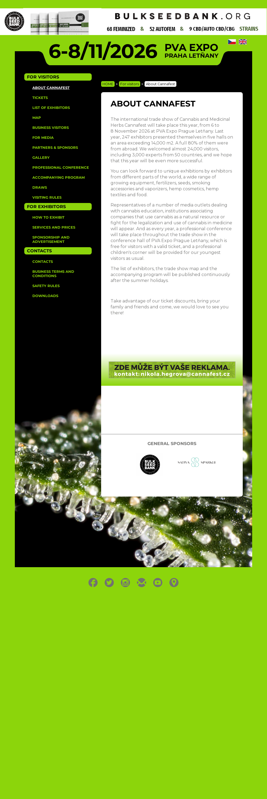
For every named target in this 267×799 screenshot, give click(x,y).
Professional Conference (60, 167)
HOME (107, 84)
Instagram (125, 582)
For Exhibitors (46, 206)
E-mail (141, 582)
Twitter (109, 582)
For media (43, 137)
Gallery (41, 157)
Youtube (158, 582)
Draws (39, 187)
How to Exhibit (48, 217)
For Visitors (43, 77)
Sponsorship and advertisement (51, 239)
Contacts (39, 250)
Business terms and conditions (53, 273)
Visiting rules (46, 197)
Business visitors (50, 127)
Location (174, 582)
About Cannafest (51, 87)
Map (36, 117)
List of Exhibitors (51, 107)
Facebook (93, 582)
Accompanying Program (58, 177)
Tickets (40, 97)
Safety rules (46, 286)
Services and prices (53, 227)
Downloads (45, 296)
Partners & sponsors (55, 147)
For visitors (129, 84)
